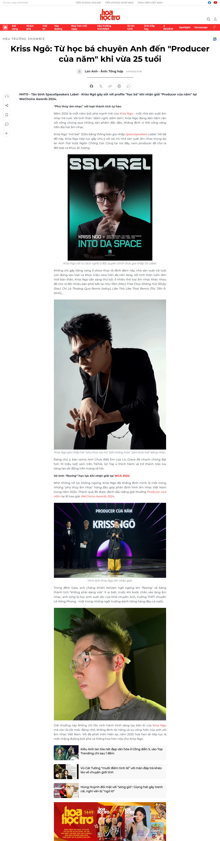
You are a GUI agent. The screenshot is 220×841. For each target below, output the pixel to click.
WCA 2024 (122, 475)
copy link (110, 86)
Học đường (58, 27)
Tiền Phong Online (88, 2)
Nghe (7, 96)
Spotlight (184, 27)
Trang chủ (5, 27)
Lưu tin (7, 115)
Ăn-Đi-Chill (131, 27)
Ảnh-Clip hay (149, 27)
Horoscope (200, 27)
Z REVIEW (168, 27)
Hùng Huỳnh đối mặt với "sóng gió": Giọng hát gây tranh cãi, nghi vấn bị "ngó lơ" (122, 789)
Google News (214, 39)
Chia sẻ (7, 106)
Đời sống (15, 27)
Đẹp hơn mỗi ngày (79, 27)
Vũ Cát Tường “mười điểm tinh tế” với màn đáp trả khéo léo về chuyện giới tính (121, 770)
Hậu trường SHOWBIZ (104, 27)
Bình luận (7, 124)
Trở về (7, 133)
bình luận (129, 86)
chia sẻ (91, 86)
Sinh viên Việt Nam (150, 2)
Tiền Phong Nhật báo (119, 2)
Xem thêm (214, 27)
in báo (119, 86)
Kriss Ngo (126, 113)
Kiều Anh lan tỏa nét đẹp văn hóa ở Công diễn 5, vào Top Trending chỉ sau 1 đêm (122, 751)
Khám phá (30, 27)
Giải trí (45, 27)
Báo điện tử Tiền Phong (110, 14)
